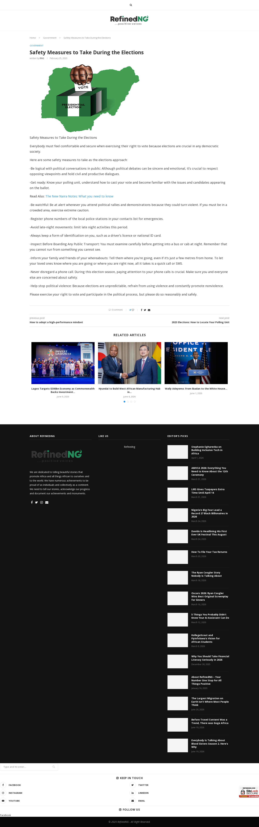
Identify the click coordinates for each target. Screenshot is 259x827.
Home (33, 37)
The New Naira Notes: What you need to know (79, 196)
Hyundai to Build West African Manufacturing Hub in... (129, 390)
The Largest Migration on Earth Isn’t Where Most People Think (210, 702)
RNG (42, 58)
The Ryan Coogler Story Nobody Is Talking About (206, 574)
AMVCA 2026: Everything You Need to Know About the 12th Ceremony (209, 471)
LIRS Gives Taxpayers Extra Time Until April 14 (208, 491)
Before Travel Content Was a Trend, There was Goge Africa (209, 721)
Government (49, 37)
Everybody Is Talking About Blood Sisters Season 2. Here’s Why (209, 744)
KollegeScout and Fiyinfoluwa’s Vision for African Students (205, 638)
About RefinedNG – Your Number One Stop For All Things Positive (206, 680)
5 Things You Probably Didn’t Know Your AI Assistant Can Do (210, 616)
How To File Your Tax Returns (209, 551)
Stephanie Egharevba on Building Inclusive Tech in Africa (206, 450)
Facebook (5, 815)
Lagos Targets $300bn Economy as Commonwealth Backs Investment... (63, 390)
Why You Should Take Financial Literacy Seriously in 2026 (210, 658)
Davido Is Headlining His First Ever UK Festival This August (209, 533)
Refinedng (129, 446)
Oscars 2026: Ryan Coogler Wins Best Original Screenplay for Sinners (209, 596)
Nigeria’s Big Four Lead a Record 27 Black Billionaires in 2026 (209, 513)
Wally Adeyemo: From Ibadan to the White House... (196, 388)
